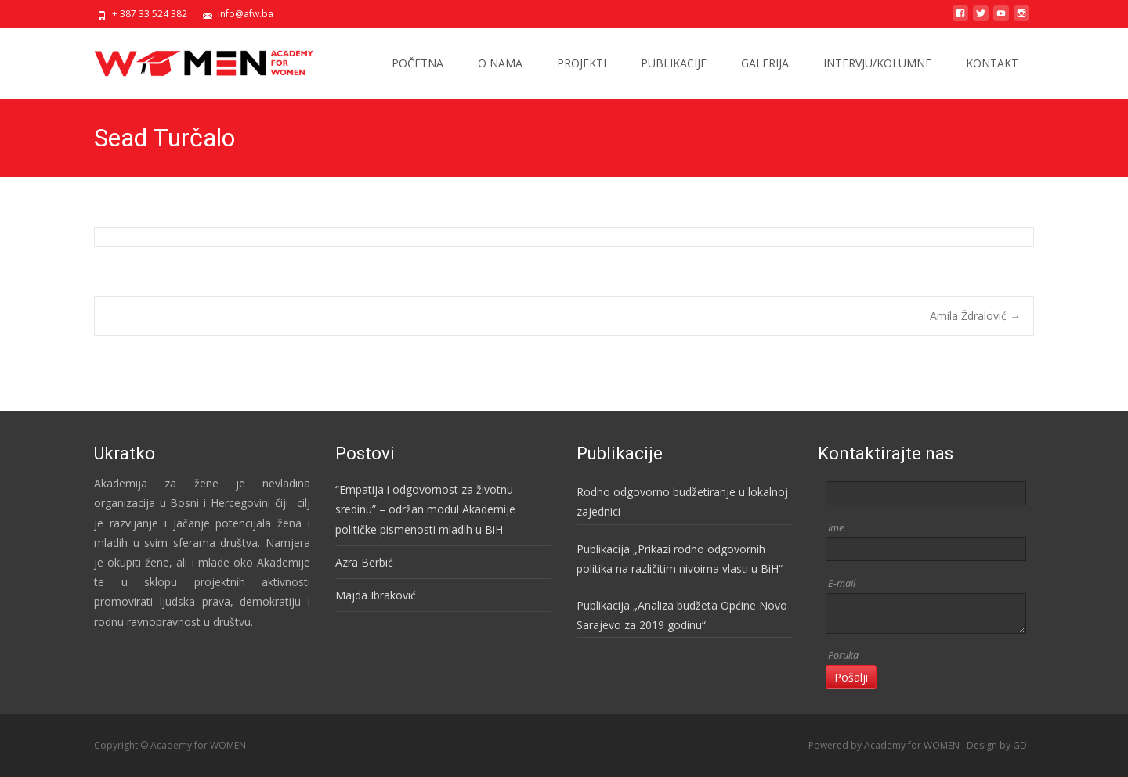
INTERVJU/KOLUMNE (877, 63)
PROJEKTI (581, 63)
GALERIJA (765, 63)
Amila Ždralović (975, 315)
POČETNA (417, 63)
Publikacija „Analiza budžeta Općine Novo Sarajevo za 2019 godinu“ (682, 615)
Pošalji (851, 677)
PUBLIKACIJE (674, 63)
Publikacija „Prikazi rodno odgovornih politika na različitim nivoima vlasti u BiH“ (680, 558)
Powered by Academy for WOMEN (885, 745)
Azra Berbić (364, 562)
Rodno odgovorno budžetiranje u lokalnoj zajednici (682, 501)
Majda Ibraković (375, 595)
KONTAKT (992, 63)
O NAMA (500, 63)
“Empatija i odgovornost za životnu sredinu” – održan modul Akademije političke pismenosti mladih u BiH (425, 509)
